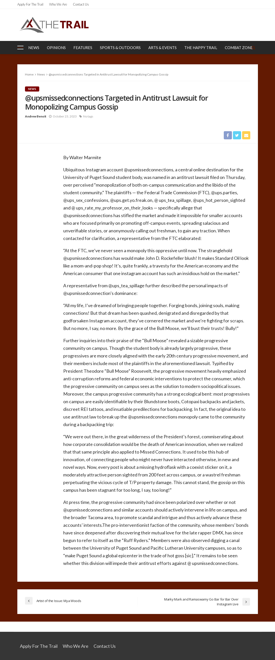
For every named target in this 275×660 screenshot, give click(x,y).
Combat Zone (239, 47)
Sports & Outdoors (120, 47)
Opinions (56, 47)
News (33, 47)
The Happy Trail (200, 47)
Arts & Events (162, 47)
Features (82, 47)
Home (29, 74)
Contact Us (81, 4)
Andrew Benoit (35, 116)
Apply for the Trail (30, 4)
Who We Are (58, 4)
